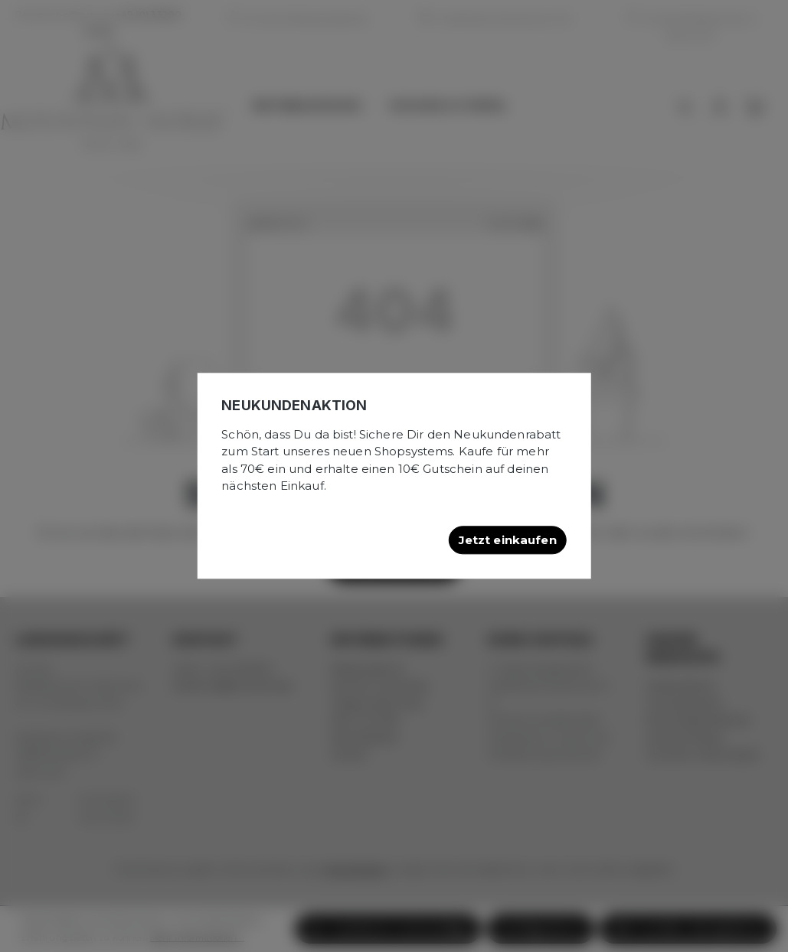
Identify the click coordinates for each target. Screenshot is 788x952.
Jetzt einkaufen (508, 540)
